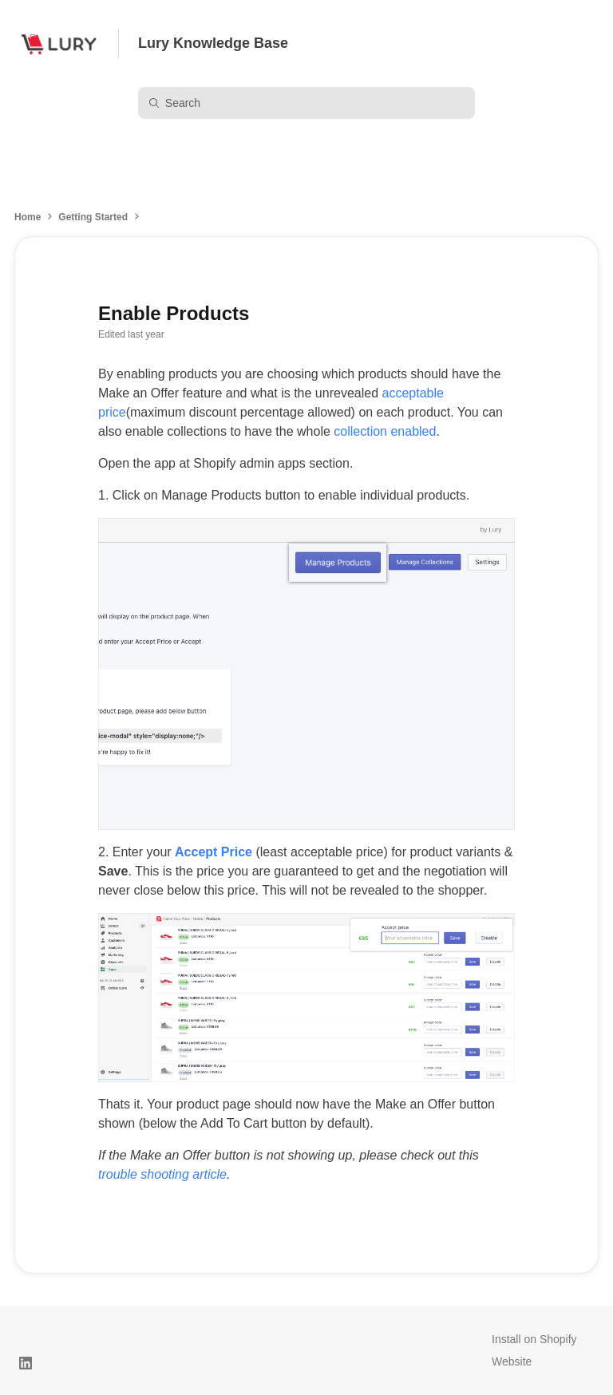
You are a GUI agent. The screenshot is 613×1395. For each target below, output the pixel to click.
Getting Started (93, 217)
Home (27, 217)
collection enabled (385, 431)
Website (512, 1361)
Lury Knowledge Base (213, 43)
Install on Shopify (534, 1339)
